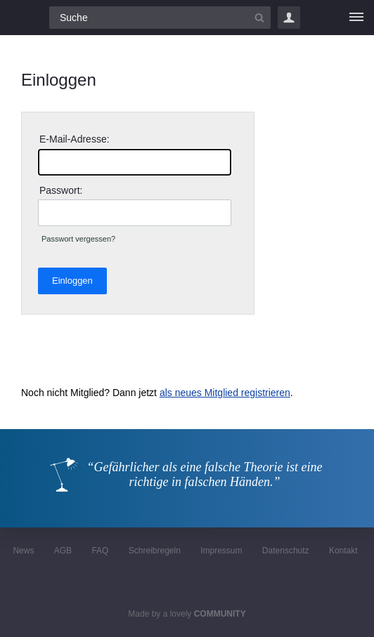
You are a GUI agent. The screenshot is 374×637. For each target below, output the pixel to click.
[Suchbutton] (259, 17)
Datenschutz (285, 551)
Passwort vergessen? (78, 239)
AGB (63, 551)
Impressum (221, 551)
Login (289, 17)
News (23, 551)
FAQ (99, 551)
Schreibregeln (155, 551)
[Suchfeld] (160, 17)
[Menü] (356, 17)
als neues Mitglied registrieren (225, 392)
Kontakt (343, 551)
